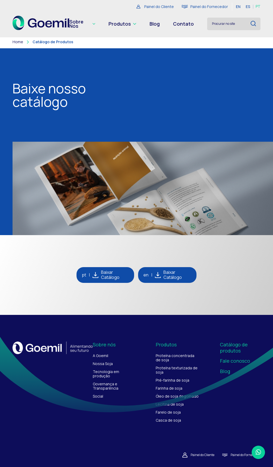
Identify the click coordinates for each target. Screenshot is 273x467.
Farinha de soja (169, 388)
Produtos (122, 24)
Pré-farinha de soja (172, 380)
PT (258, 7)
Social (98, 396)
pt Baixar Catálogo (100, 274)
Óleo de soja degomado (177, 396)
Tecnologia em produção (106, 373)
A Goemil (100, 355)
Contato (183, 24)
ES (248, 6)
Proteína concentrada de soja (175, 357)
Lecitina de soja (170, 404)
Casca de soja (168, 420)
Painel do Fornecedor (205, 6)
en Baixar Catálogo (162, 274)
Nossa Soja (103, 363)
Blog (155, 24)
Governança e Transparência (105, 386)
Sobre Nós (82, 23)
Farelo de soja (168, 412)
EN (238, 6)
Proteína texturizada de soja (177, 370)
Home (18, 41)
